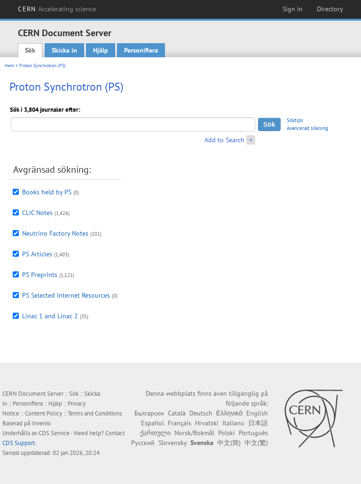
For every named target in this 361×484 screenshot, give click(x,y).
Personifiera (141, 50)
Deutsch (200, 413)
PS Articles (37, 254)
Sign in (293, 9)
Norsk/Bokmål (194, 433)
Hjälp (100, 50)
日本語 (258, 423)
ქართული (155, 433)
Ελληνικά (229, 413)
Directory (330, 9)
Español (152, 423)
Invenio (41, 423)
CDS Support (18, 443)
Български (149, 413)
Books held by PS (46, 192)
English (257, 413)
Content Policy (43, 413)
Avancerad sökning (307, 128)
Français (179, 423)
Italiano (233, 423)
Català (177, 413)
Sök (30, 50)
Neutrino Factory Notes (55, 233)
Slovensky (172, 442)
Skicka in (64, 50)
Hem (9, 65)
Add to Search (224, 140)
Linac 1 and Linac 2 (50, 316)
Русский (143, 442)
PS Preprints (39, 274)
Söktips (295, 120)
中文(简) (229, 442)
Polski (226, 433)
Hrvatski (207, 423)
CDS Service (54, 433)
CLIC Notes (37, 212)
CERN (57, 9)
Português (253, 433)
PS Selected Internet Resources (66, 295)
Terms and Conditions (95, 413)
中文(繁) (256, 442)
